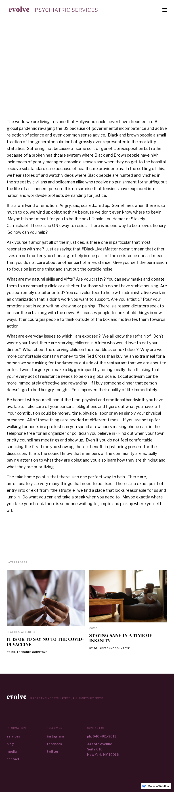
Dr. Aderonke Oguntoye (29, 652)
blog (10, 744)
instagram (55, 736)
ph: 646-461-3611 (101, 736)
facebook (54, 744)
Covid (93, 628)
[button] (164, 10)
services (13, 736)
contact (13, 759)
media (12, 751)
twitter (52, 751)
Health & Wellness (21, 632)
